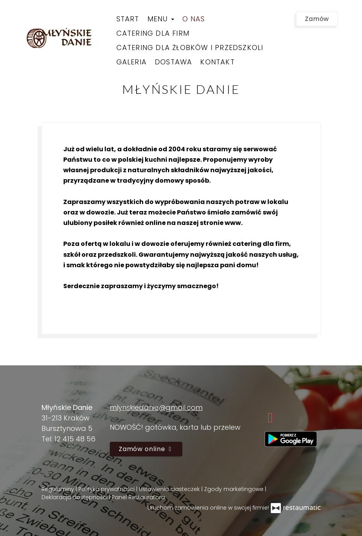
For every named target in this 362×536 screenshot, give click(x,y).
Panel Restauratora (138, 497)
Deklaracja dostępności (75, 497)
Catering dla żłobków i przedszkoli (189, 47)
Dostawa (173, 62)
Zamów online (146, 448)
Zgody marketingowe (234, 489)
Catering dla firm (152, 33)
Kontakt (217, 62)
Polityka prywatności (107, 489)
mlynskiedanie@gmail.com (156, 407)
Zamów (317, 18)
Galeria (131, 62)
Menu (160, 19)
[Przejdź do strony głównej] (63, 37)
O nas (193, 19)
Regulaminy (59, 489)
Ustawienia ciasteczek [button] (170, 489)
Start (127, 19)
